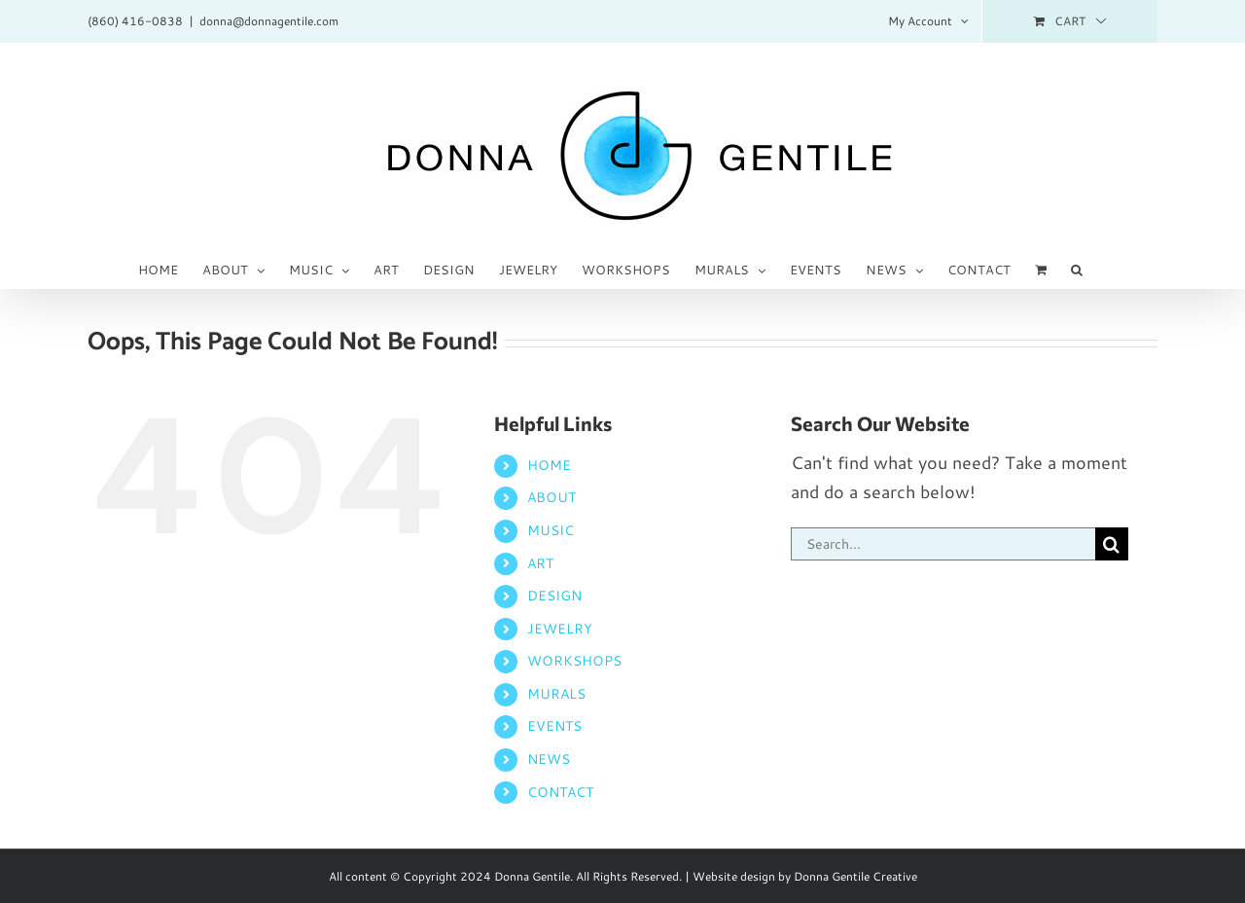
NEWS (548, 759)
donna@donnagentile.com (268, 21)
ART (540, 563)
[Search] (1111, 543)
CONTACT (560, 792)
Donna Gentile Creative (855, 876)
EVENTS (554, 726)
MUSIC (550, 530)
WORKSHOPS (574, 660)
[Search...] (943, 543)
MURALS (556, 694)
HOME (549, 465)
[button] (1077, 268)
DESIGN (554, 595)
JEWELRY (559, 628)
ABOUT (551, 497)
